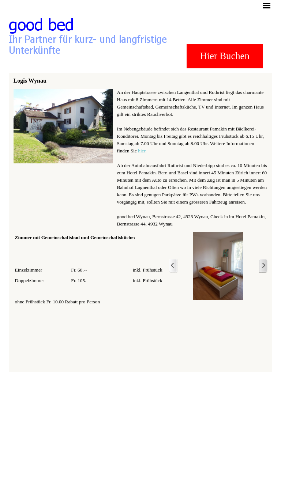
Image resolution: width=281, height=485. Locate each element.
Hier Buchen (224, 55)
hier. (142, 151)
